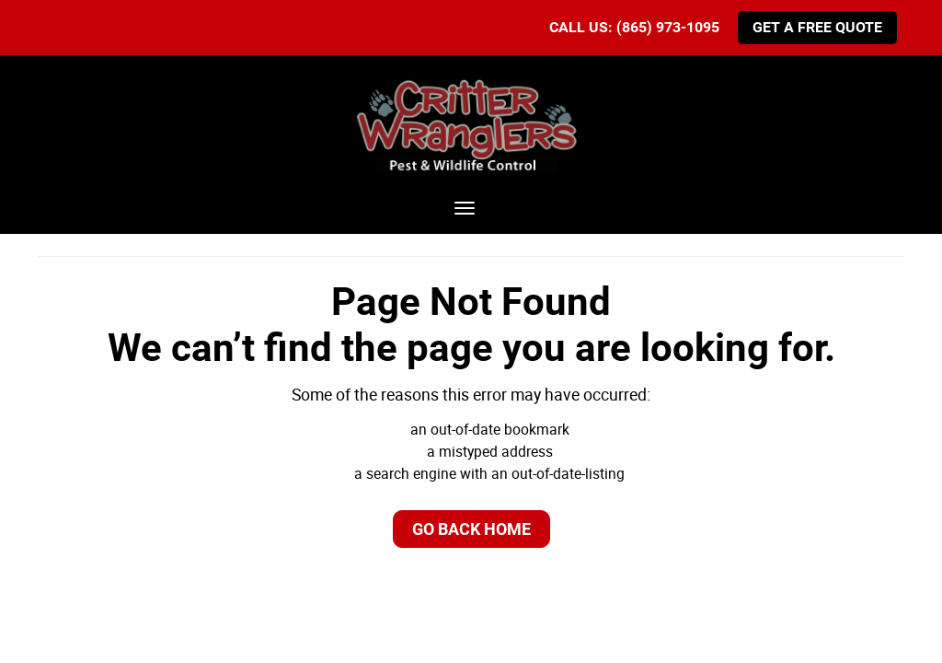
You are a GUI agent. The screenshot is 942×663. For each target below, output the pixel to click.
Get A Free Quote (817, 27)
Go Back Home (471, 529)
